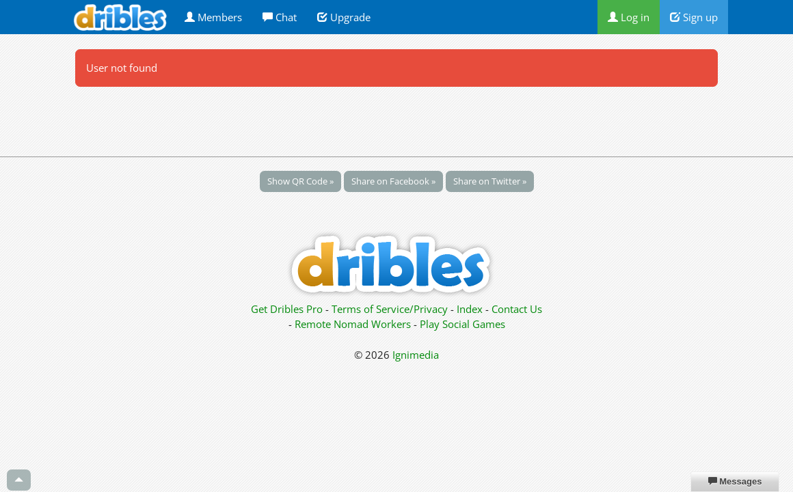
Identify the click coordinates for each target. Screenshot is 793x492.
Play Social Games (462, 324)
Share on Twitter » (489, 181)
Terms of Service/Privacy (390, 309)
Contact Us (517, 309)
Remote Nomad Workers (354, 324)
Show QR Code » (300, 181)
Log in (628, 17)
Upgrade (344, 17)
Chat (280, 17)
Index (470, 309)
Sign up (694, 17)
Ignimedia (415, 354)
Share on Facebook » (393, 181)
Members (213, 17)
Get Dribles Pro (288, 309)
